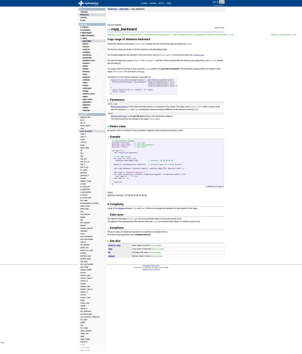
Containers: (86, 30)
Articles (83, 17)
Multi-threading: (88, 35)
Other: (84, 38)
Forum (82, 20)
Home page (146, 265)
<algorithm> (83, 114)
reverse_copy (198, 55)
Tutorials (84, 12)
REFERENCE (153, 3)
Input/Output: (87, 33)
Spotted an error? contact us (151, 269)
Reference (84, 15)
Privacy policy (155, 265)
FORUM (168, 3)
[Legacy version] (219, 5)
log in (222, 2)
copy (143, 72)
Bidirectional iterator (119, 116)
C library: (85, 27)
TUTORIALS (144, 3)
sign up (215, 2)
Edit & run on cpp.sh (214, 186)
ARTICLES (161, 3)
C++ (80, 9)
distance (121, 208)
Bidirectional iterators (119, 107)
